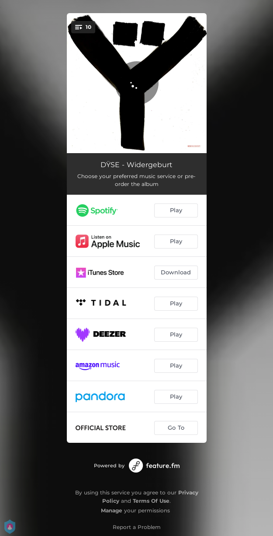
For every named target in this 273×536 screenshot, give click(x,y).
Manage (111, 510)
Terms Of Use (151, 500)
